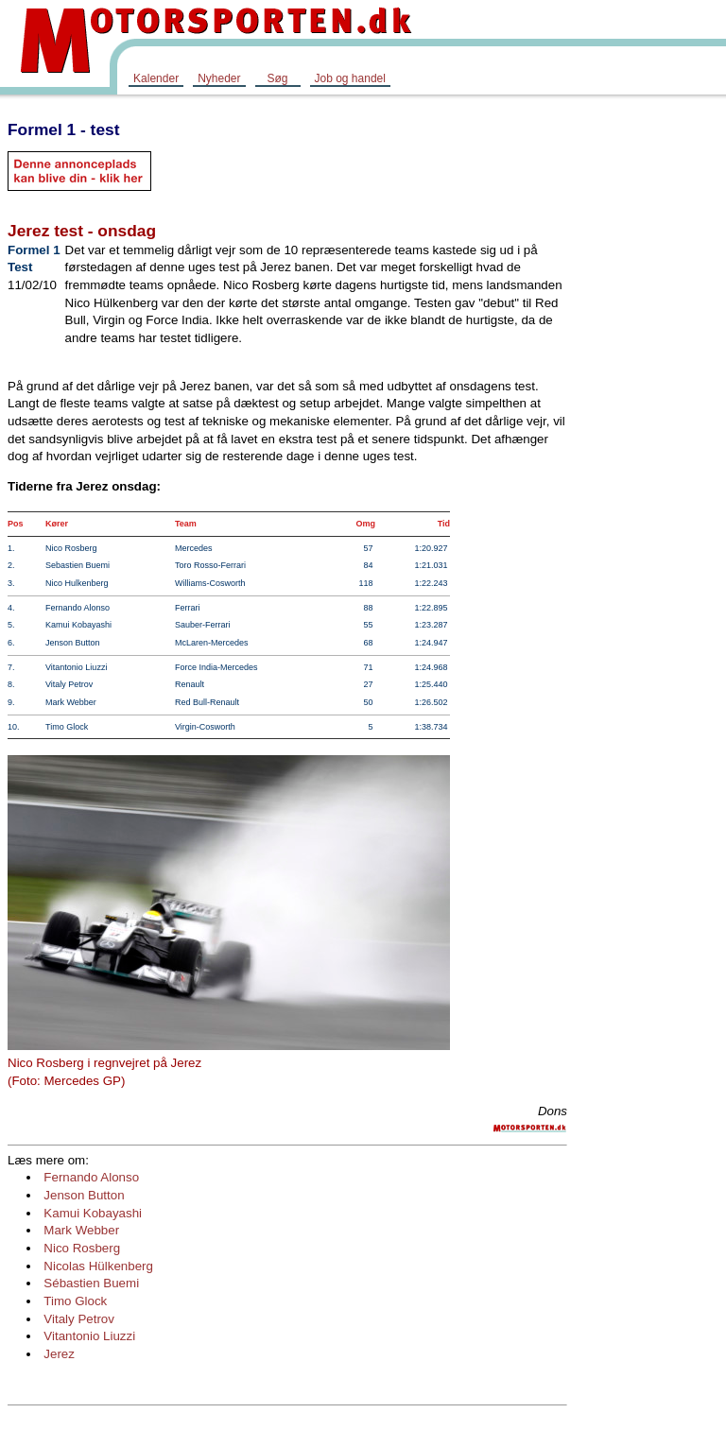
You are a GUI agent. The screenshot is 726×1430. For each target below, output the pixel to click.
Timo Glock (75, 1301)
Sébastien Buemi (91, 1283)
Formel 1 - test (63, 129)
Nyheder (219, 78)
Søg (277, 78)
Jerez (59, 1354)
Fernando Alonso (91, 1177)
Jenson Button (83, 1195)
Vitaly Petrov (78, 1319)
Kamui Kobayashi (92, 1213)
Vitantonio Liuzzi (89, 1336)
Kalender (156, 78)
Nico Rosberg (81, 1248)
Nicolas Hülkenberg (98, 1266)
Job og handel (350, 78)
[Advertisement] (650, 391)
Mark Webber (81, 1230)
